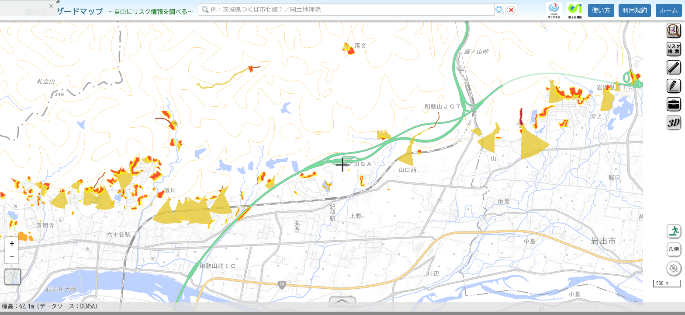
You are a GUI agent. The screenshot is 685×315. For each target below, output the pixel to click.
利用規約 (635, 10)
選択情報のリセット (92, 172)
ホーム (669, 10)
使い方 (601, 10)
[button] (11, 247)
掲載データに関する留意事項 (48, 149)
